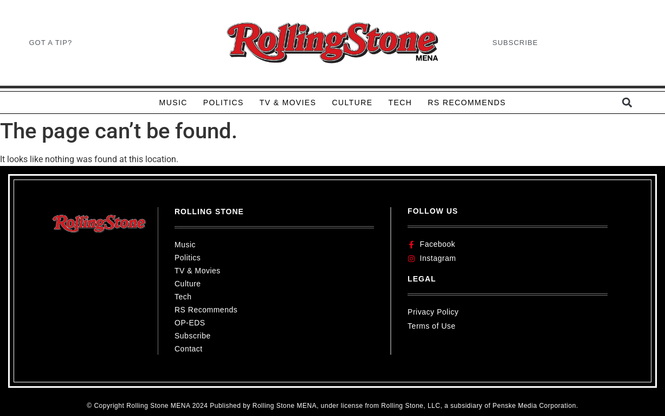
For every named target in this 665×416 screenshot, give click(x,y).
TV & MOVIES (288, 102)
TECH (400, 102)
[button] (627, 103)
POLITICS (223, 102)
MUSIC (173, 102)
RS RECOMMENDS (467, 102)
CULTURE (352, 102)
